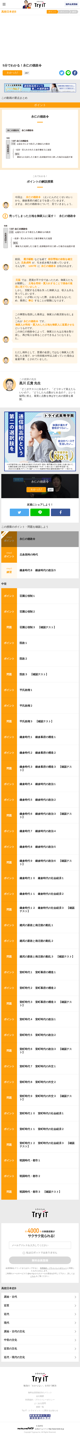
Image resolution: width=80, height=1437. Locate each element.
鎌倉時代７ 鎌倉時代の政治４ (38, 831)
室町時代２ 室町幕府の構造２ (38, 988)
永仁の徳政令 (27, 539)
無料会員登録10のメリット (40, 1393)
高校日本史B (8, 1288)
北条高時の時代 (29, 554)
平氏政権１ (26, 690)
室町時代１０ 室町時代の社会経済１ (42, 1113)
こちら (33, 1276)
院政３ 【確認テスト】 (34, 674)
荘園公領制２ (27, 611)
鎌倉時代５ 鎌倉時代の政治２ (38, 799)
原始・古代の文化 (14, 1331)
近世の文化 (10, 1348)
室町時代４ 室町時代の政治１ (38, 1019)
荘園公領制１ (27, 596)
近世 (6, 1305)
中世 (4, 583)
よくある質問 (40, 1403)
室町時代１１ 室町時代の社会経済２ (42, 1129)
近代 (6, 1314)
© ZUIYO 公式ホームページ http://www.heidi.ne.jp (40, 1427)
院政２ (23, 658)
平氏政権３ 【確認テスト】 (37, 721)
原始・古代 (10, 1296)
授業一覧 (40, 1407)
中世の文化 (10, 1340)
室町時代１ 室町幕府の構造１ (38, 972)
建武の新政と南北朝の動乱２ (37, 940)
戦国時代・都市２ (30, 1176)
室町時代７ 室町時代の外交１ (38, 1066)
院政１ (23, 643)
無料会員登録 (71, 4)
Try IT (40, 4)
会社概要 (40, 1396)
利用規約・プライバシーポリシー (53, 1268)
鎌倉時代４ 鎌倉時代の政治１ (38, 784)
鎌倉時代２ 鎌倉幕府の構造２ (38, 752)
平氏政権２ (26, 705)
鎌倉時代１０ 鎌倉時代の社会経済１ (42, 878)
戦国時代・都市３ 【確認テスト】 (40, 1191)
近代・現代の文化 (14, 1357)
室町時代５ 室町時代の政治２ (38, 1035)
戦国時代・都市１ (30, 1160)
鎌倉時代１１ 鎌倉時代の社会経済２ (42, 893)
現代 (6, 1322)
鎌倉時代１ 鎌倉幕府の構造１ (38, 737)
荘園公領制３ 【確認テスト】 (38, 627)
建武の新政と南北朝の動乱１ (37, 925)
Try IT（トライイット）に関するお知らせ (40, 1411)
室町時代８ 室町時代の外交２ (38, 1082)
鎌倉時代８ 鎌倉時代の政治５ (38, 570)
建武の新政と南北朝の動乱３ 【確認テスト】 (47, 956)
